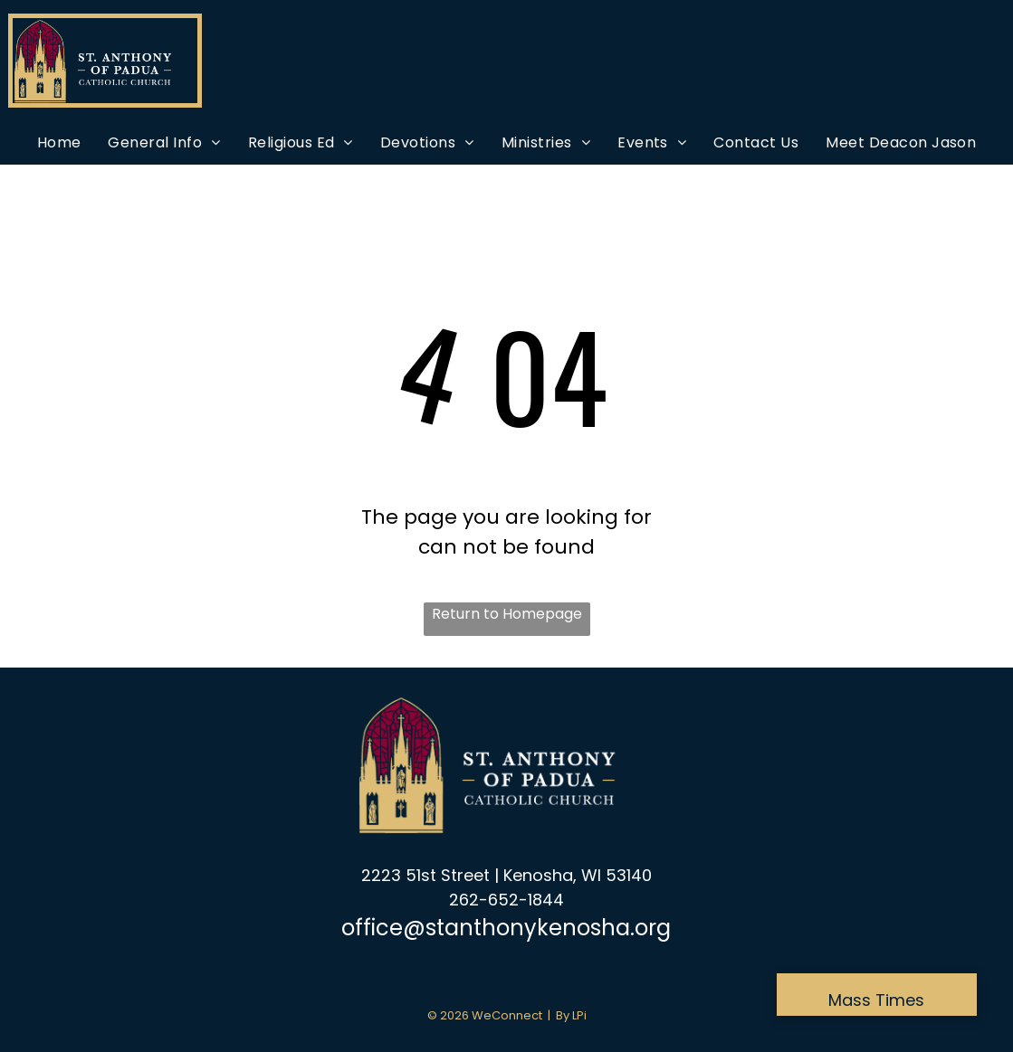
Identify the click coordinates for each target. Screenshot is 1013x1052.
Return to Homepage (507, 613)
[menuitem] (59, 142)
